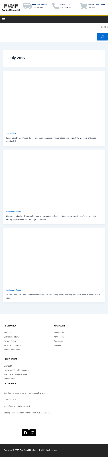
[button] (3, 19)
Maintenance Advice (13, 212)
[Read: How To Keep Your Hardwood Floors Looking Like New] (54, 256)
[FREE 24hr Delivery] (27, 6)
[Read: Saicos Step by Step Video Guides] (54, 100)
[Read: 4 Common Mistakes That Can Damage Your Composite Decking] (54, 178)
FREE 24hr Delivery (39, 4)
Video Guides (11, 133)
